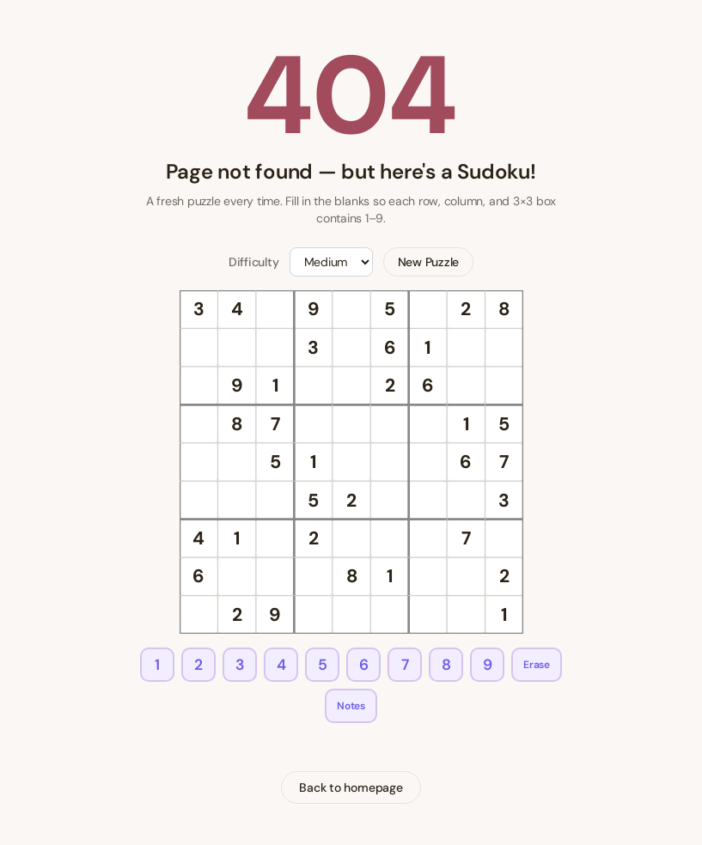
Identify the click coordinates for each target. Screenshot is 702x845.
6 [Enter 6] (364, 664)
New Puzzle (429, 262)
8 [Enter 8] (446, 664)
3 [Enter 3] (240, 664)
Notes (351, 706)
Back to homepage (350, 787)
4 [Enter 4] (281, 664)
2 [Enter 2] (198, 664)
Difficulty (254, 262)
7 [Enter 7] (405, 664)
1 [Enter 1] (157, 664)
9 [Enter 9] (487, 664)
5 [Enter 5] (322, 664)
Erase (536, 665)
